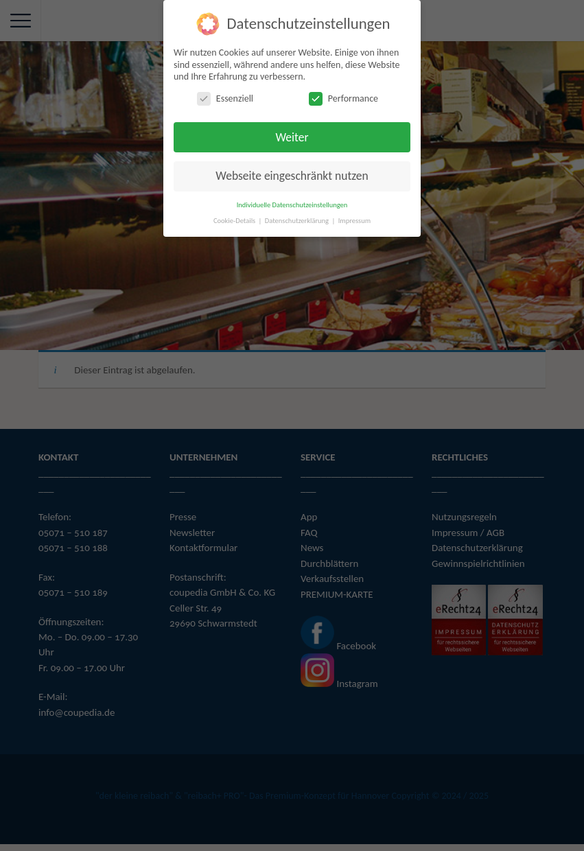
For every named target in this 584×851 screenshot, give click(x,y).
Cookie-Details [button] (235, 220)
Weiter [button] (291, 136)
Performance (343, 98)
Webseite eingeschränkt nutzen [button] (291, 175)
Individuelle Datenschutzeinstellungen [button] (292, 204)
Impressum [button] (354, 220)
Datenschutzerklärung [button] (298, 220)
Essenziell (225, 98)
